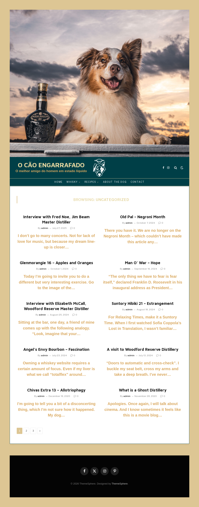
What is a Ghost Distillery (143, 390)
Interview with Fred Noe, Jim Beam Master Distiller (56, 219)
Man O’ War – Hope (142, 262)
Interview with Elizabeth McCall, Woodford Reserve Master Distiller (56, 306)
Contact (138, 182)
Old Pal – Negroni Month (142, 217)
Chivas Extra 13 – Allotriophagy (56, 390)
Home (58, 182)
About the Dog (115, 182)
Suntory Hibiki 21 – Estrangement (143, 303)
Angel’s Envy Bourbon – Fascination (56, 349)
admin (44, 228)
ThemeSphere (119, 483)
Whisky (72, 182)
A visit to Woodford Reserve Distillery (142, 349)
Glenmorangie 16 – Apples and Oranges (56, 262)
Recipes (90, 182)
